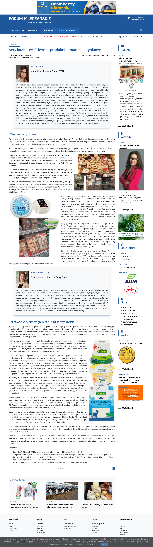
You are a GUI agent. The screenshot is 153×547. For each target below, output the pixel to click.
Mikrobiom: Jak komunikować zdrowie (128, 59)
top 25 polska (127, 313)
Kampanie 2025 (96, 37)
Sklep (121, 528)
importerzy (126, 325)
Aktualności (18, 30)
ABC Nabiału (49, 30)
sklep (123, 37)
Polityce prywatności (91, 544)
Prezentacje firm (128, 316)
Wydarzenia (127, 333)
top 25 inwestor (79, 37)
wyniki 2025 (126, 256)
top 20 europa (127, 310)
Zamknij (104, 544)
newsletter (135, 37)
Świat (11, 524)
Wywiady (126, 135)
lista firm (95, 530)
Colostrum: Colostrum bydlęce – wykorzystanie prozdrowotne (60, 505)
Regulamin (123, 534)
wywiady (25, 37)
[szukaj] (130, 30)
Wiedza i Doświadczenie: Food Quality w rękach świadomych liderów (129, 380)
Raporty (125, 48)
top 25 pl (36, 37)
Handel (11, 530)
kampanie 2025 (127, 267)
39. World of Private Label (130, 343)
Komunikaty (34, 30)
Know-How (68, 528)
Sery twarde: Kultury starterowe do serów (97, 505)
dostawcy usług (128, 322)
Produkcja (12, 528)
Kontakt (122, 526)
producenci (126, 319)
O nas (122, 524)
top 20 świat (127, 307)
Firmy (124, 301)
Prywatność (124, 532)
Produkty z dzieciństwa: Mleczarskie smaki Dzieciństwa (24, 505)
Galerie (39, 528)
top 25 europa (48, 37)
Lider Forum (128, 246)
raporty (15, 37)
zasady (124, 259)
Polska (11, 526)
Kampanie (95, 526)
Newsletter (124, 530)
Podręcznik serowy (68, 30)
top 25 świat (63, 37)
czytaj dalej (127, 126)
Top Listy (95, 532)
